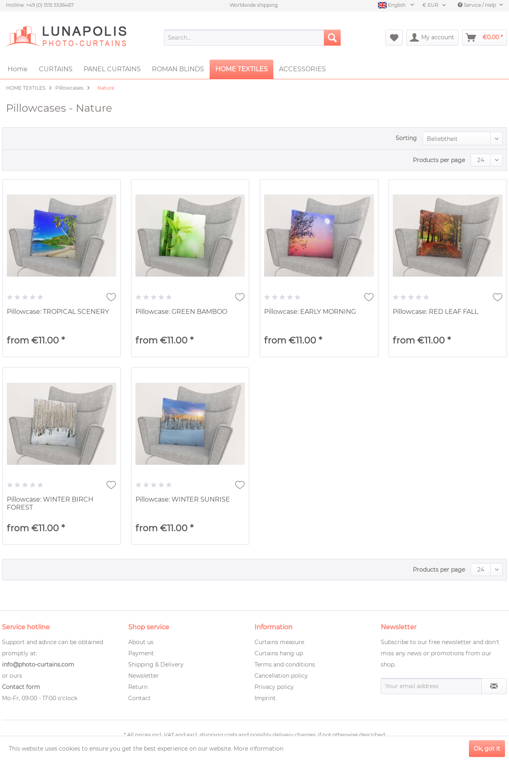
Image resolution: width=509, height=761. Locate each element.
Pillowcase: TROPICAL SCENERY (58, 311)
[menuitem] (252, 38)
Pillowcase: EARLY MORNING (310, 311)
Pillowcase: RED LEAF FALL (435, 311)
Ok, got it (487, 748)
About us (141, 642)
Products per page (439, 160)
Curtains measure (279, 642)
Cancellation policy (281, 675)
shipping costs (218, 734)
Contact (139, 698)
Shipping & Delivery (156, 664)
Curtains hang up (278, 653)
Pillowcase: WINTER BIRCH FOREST (50, 503)
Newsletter (143, 675)
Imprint (265, 698)
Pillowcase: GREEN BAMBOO (181, 311)
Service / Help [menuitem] (477, 5)
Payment (141, 653)
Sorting (406, 138)
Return (137, 687)
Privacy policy (274, 687)
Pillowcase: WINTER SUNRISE (182, 499)
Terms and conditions (284, 664)
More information (258, 748)
